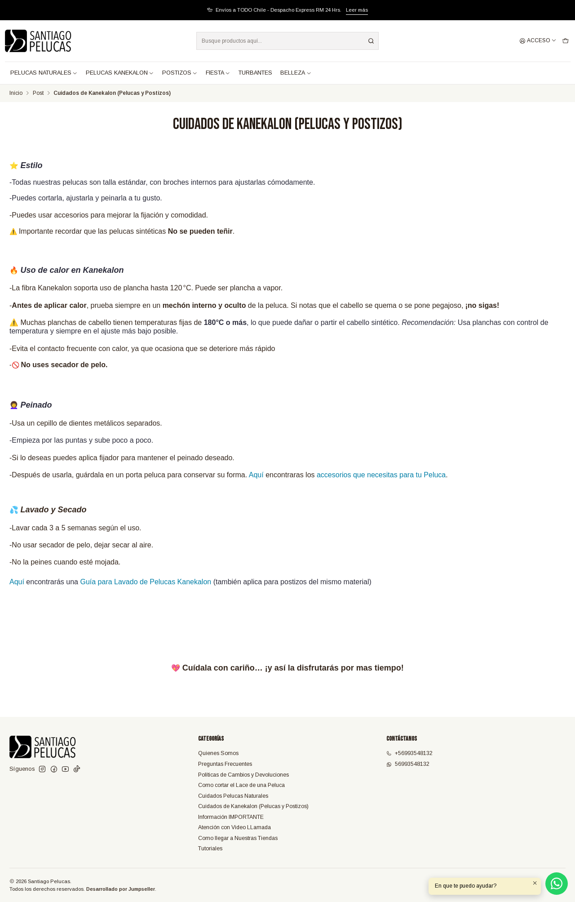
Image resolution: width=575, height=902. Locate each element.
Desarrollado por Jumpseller (120, 889)
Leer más (357, 10)
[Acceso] (538, 41)
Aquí (256, 475)
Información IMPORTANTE (231, 817)
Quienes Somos (218, 753)
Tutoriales (210, 848)
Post (38, 93)
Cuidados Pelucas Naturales (233, 796)
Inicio (15, 93)
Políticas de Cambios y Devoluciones (243, 775)
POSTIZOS (180, 73)
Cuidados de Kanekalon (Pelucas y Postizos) (253, 806)
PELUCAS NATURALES (44, 73)
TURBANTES (255, 73)
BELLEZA (295, 73)
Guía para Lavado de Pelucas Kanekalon (145, 582)
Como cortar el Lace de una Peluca (241, 785)
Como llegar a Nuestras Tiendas (238, 838)
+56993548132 (409, 753)
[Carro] (565, 41)
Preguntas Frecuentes (225, 764)
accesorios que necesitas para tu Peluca (381, 475)
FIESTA (218, 73)
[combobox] (287, 41)
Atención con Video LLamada (234, 827)
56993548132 (407, 764)
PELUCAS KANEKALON (120, 73)
